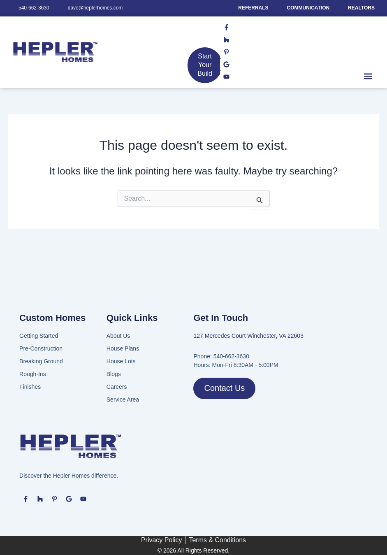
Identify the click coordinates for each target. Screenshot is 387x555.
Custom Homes (52, 318)
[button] (368, 76)
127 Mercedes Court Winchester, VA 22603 (248, 335)
